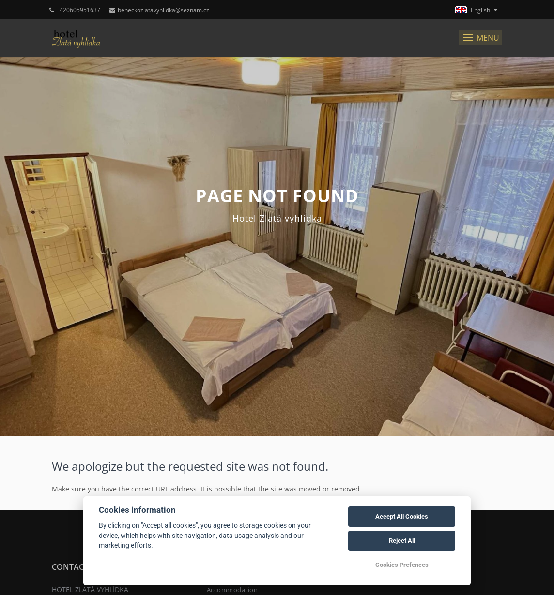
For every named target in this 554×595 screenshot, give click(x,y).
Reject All (402, 540)
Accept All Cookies (401, 516)
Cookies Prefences (402, 564)
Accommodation (232, 589)
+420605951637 (74, 10)
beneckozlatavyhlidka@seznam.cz (159, 10)
